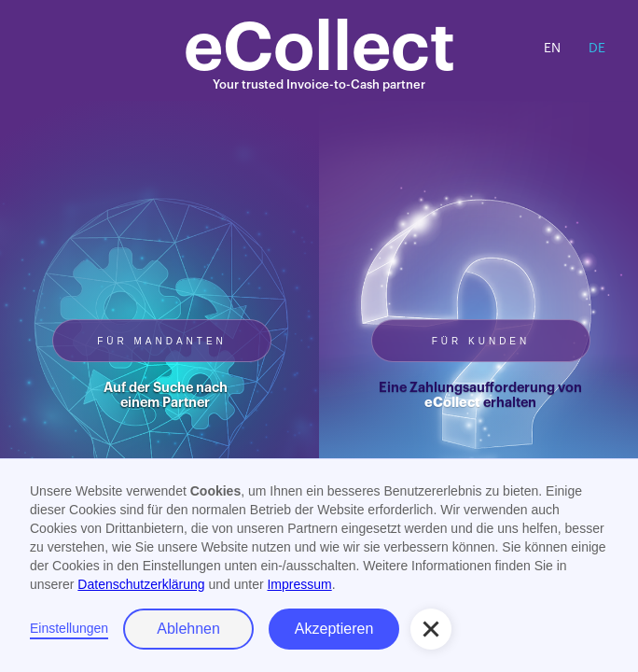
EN (552, 48)
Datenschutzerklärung (140, 584)
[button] (430, 629)
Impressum (299, 584)
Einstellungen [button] (69, 628)
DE (597, 48)
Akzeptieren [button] (334, 629)
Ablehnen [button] (188, 629)
